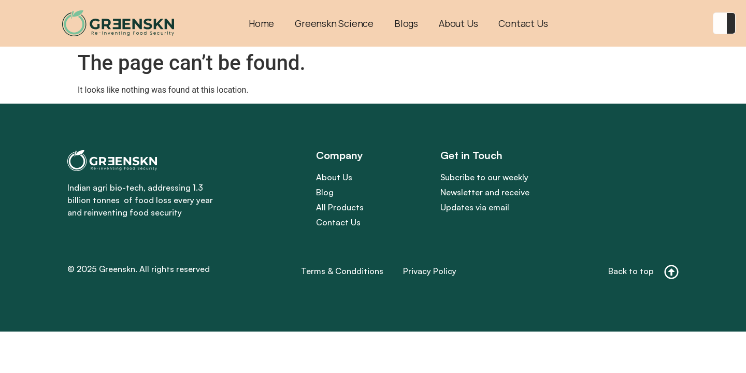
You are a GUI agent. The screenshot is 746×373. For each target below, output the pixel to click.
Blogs (406, 23)
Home (261, 23)
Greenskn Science (334, 23)
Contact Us (523, 23)
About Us (458, 23)
